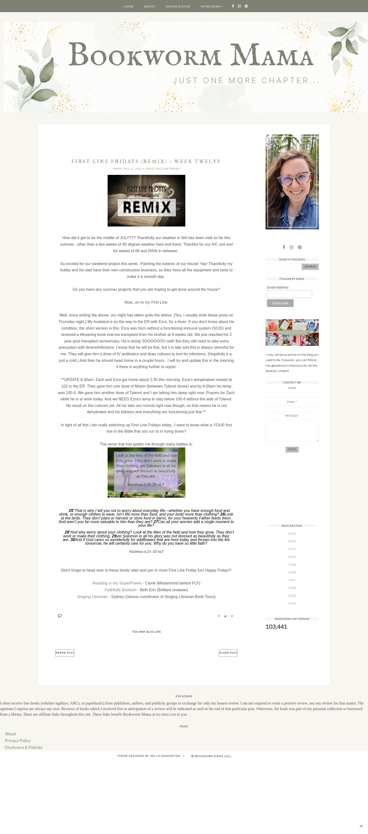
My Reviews (210, 6)
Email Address (278, 288)
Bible (150, 168)
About (149, 6)
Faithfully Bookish (120, 589)
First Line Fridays (167, 168)
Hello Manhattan (165, 754)
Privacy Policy (17, 739)
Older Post (228, 651)
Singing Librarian (92, 595)
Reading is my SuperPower (117, 583)
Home (129, 6)
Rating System (178, 6)
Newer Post (65, 651)
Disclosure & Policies (22, 745)
